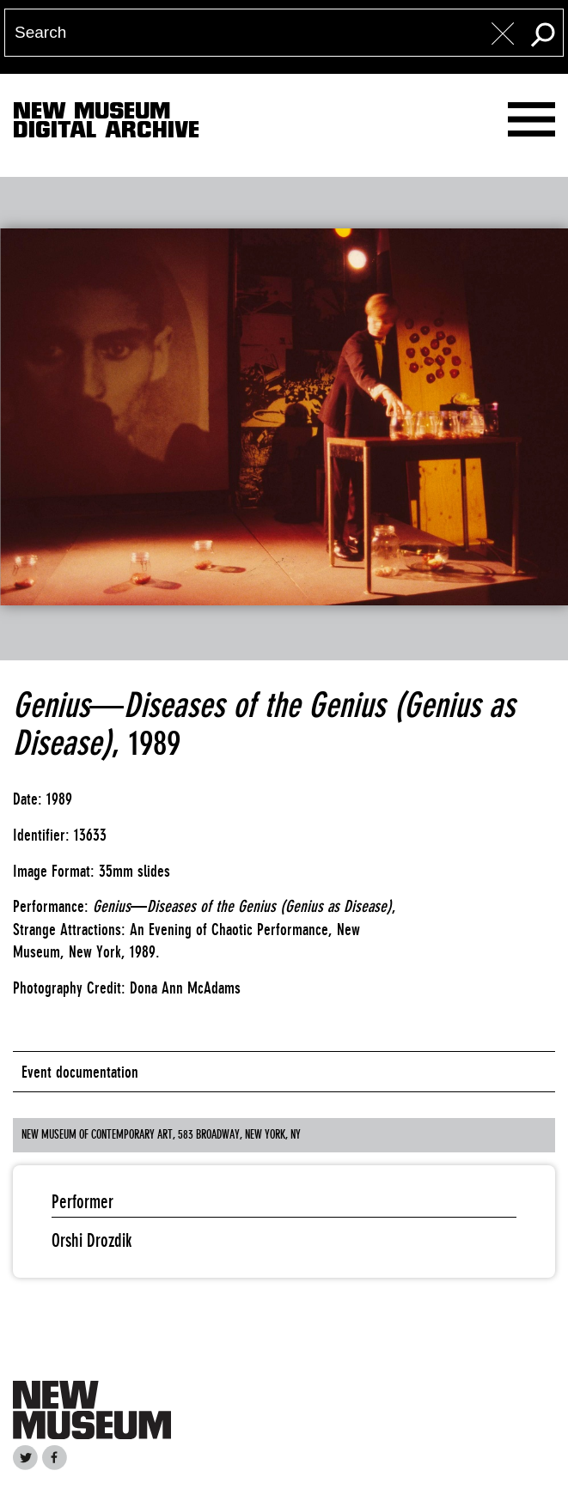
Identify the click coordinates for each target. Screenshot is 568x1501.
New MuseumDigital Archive (106, 123)
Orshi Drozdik (91, 1240)
